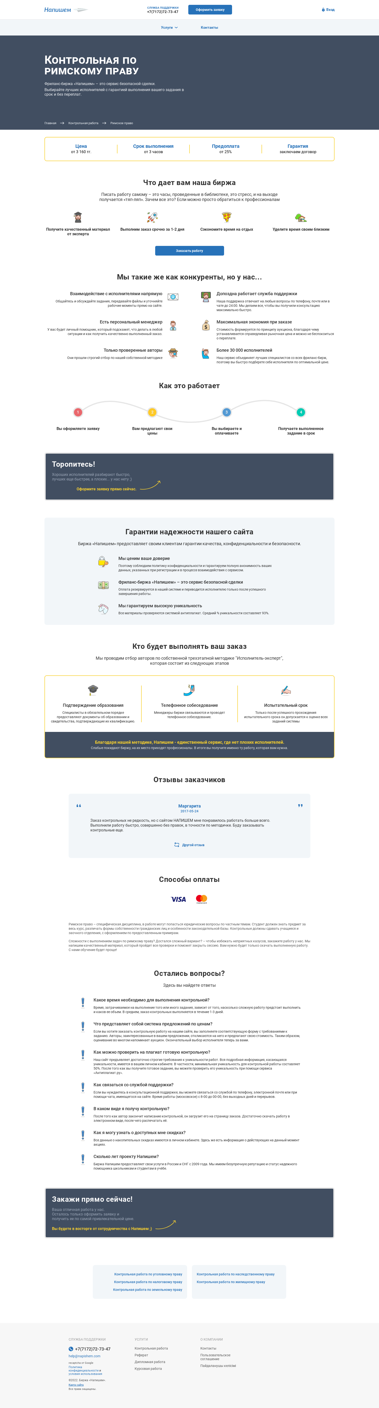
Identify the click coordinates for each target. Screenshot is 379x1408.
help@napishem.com (84, 1356)
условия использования (85, 1374)
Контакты (209, 27)
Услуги (169, 27)
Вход (328, 9)
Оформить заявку (210, 10)
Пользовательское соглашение (215, 1357)
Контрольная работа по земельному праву (147, 1290)
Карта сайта (76, 1385)
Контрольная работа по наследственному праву (236, 1274)
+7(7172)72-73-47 (162, 12)
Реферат (141, 1355)
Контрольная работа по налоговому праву (148, 1282)
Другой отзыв (189, 844)
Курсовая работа (148, 1369)
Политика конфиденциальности (84, 1368)
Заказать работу (189, 251)
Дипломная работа (150, 1362)
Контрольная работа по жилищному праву (231, 1282)
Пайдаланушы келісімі (218, 1366)
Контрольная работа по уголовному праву (148, 1274)
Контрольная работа (151, 1348)
